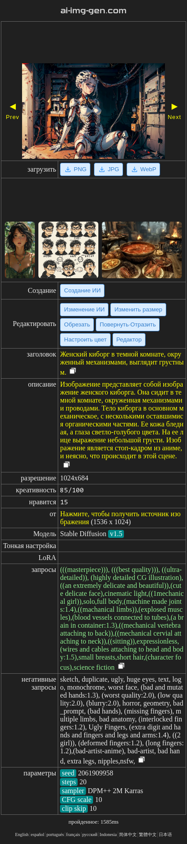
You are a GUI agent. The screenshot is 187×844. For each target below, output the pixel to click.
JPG (108, 169)
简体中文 (128, 834)
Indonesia (108, 834)
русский (89, 834)
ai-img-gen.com (93, 10)
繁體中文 (148, 834)
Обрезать (77, 324)
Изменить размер (138, 309)
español (38, 834)
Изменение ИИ (84, 309)
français (73, 834)
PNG (75, 169)
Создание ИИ (82, 290)
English (22, 834)
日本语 (165, 834)
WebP (143, 169)
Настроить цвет (85, 339)
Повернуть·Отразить (128, 324)
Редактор (129, 339)
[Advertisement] (93, 43)
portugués (55, 834)
